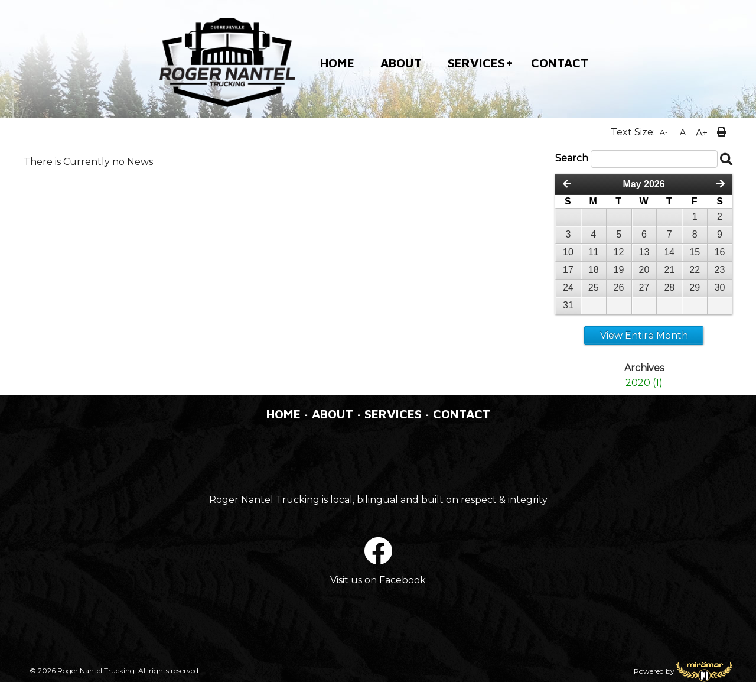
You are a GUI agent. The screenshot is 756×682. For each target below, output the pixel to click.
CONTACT (559, 63)
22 (694, 270)
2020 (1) (644, 382)
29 (694, 287)
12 (619, 252)
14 (669, 252)
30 (720, 287)
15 (694, 252)
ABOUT (401, 63)
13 (644, 252)
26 (619, 287)
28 (669, 287)
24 (568, 287)
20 (644, 270)
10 (568, 252)
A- (664, 132)
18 (593, 270)
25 (593, 287)
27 (644, 287)
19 (619, 270)
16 (720, 252)
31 (568, 305)
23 (720, 270)
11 (593, 252)
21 (669, 270)
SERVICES (476, 63)
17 (568, 270)
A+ (702, 132)
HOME (337, 63)
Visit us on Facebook (378, 580)
